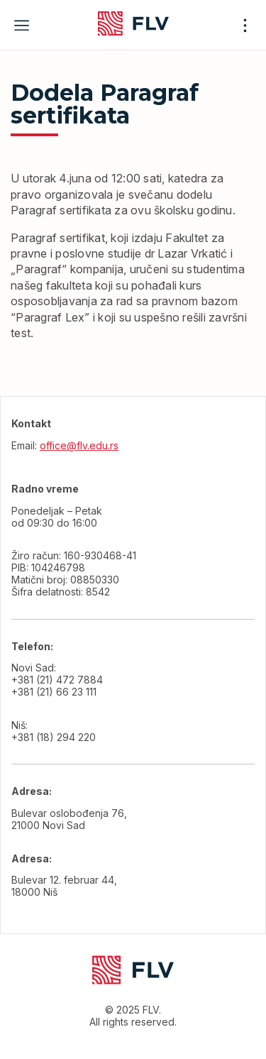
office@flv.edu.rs (79, 445)
